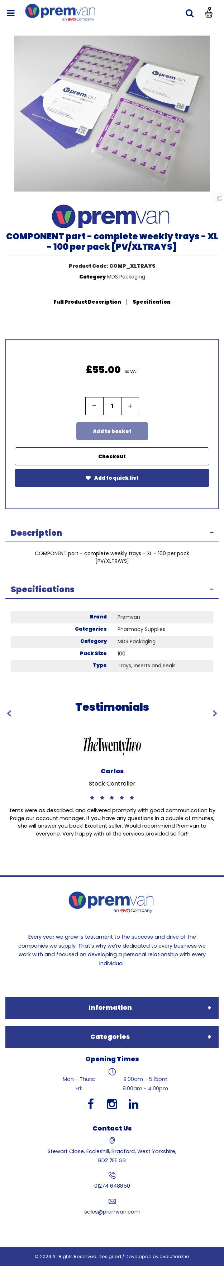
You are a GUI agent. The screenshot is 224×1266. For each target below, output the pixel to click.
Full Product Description (87, 301)
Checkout (112, 456)
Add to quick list (112, 478)
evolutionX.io (174, 1256)
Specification (152, 301)
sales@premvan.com (112, 1211)
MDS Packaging (126, 276)
